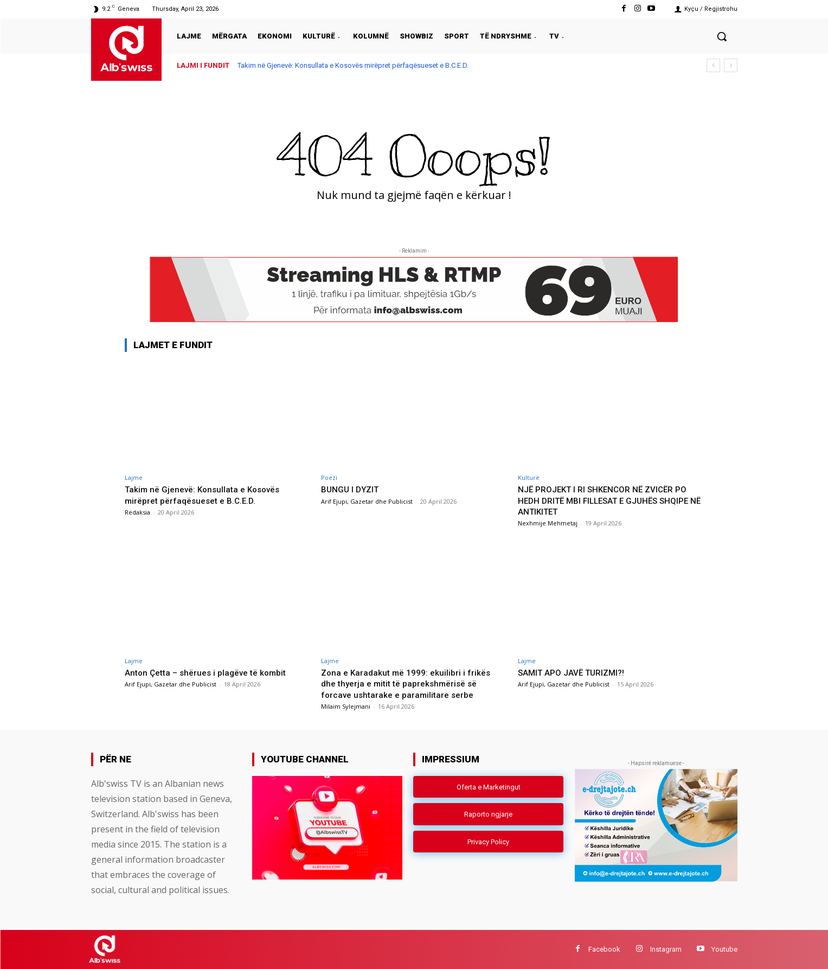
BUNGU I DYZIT (352, 489)
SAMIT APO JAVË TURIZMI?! (577, 672)
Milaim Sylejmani (345, 706)
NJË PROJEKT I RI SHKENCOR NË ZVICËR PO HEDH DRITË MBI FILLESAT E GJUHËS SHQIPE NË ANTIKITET (604, 500)
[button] (721, 36)
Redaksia (137, 512)
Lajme (134, 477)
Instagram (666, 949)
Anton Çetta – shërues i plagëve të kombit (212, 672)
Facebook (604, 949)
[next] (730, 65)
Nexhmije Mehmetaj (547, 523)
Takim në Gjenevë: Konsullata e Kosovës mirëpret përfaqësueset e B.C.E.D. (353, 65)
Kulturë (529, 477)
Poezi (329, 477)
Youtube (724, 949)
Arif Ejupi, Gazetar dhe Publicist (367, 501)
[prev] (713, 65)
